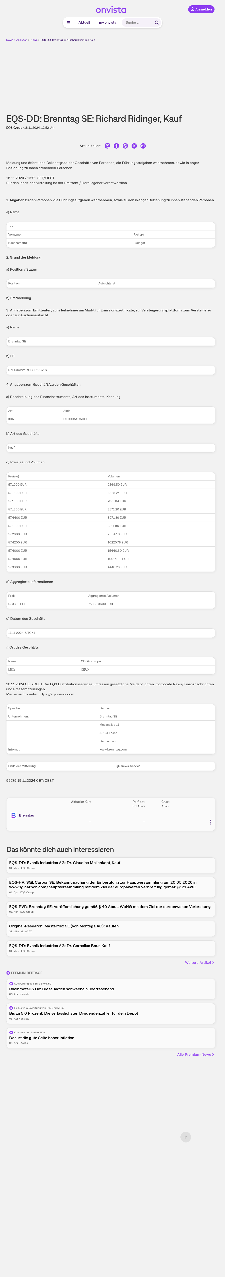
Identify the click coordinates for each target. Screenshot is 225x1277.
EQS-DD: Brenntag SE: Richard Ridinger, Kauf (68, 40)
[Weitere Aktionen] (210, 822)
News (34, 40)
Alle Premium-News (196, 1054)
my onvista (107, 22)
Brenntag (26, 815)
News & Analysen (16, 40)
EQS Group (14, 128)
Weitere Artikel (200, 962)
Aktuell (84, 22)
